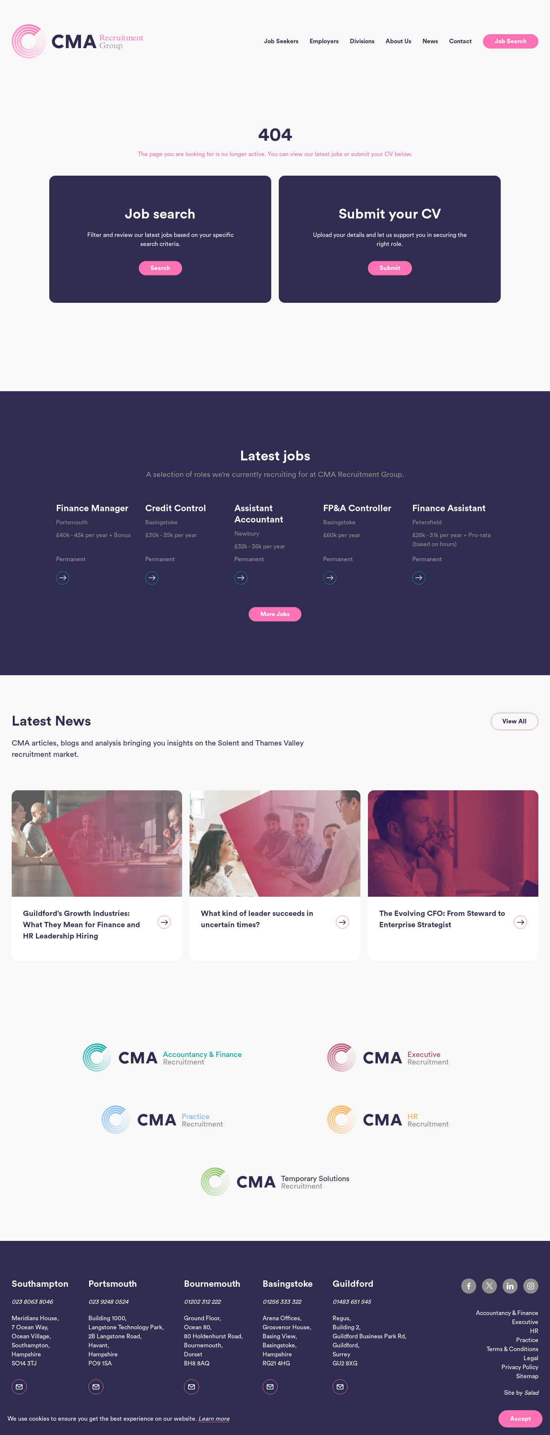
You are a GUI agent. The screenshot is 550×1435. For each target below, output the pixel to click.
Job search (511, 41)
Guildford (353, 1284)
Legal (531, 1358)
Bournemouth (212, 1284)
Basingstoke (288, 1284)
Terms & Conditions (512, 1349)
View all (514, 721)
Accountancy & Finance (507, 1313)
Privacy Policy (519, 1367)
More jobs (275, 614)
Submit (390, 294)
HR (534, 1331)
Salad (531, 1393)
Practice (527, 1340)
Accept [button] (520, 1419)
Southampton (40, 1284)
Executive (525, 1322)
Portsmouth (112, 1284)
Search (160, 294)
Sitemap (527, 1376)
